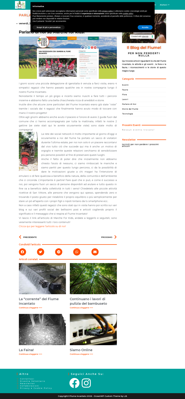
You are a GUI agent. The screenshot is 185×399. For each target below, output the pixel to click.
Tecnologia (127, 114)
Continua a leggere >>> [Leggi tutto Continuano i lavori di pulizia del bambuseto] (81, 307)
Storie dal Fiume (130, 109)
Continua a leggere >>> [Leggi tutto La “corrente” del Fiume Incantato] (30, 307)
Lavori (125, 99)
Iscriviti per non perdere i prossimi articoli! (140, 145)
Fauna (125, 90)
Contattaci (27, 379)
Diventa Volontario (32, 381)
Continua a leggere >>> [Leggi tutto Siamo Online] (81, 354)
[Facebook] (74, 383)
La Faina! (26, 350)
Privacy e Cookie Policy (36, 388)
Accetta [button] (145, 27)
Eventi (125, 85)
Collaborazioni (29, 386)
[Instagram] (86, 383)
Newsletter (27, 383)
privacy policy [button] (107, 11)
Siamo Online (81, 350)
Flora (124, 94)
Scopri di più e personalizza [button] (49, 27)
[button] (22, 252)
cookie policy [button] (128, 13)
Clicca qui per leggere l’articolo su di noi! (42, 226)
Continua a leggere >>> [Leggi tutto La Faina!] (30, 354)
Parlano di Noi (129, 104)
